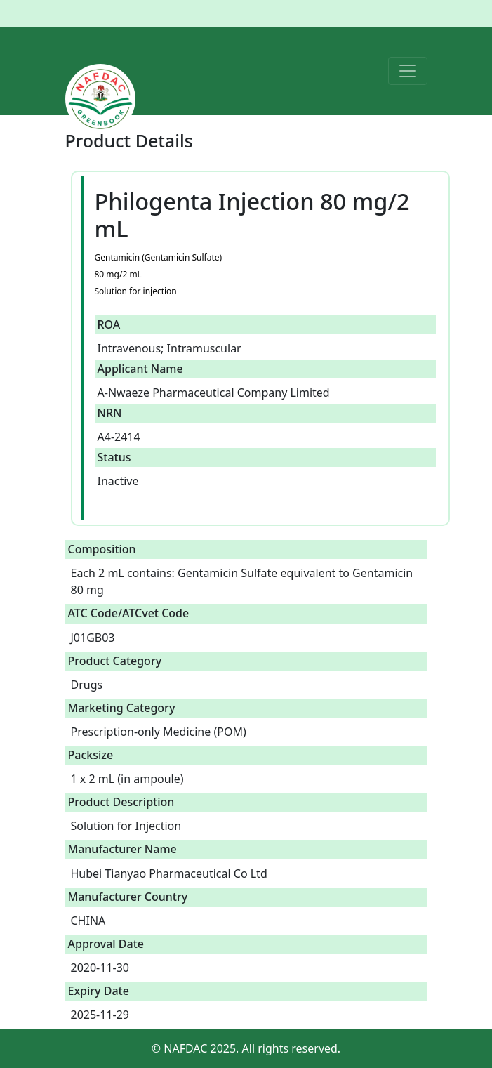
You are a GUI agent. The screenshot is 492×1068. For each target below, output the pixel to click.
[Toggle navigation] (407, 71)
